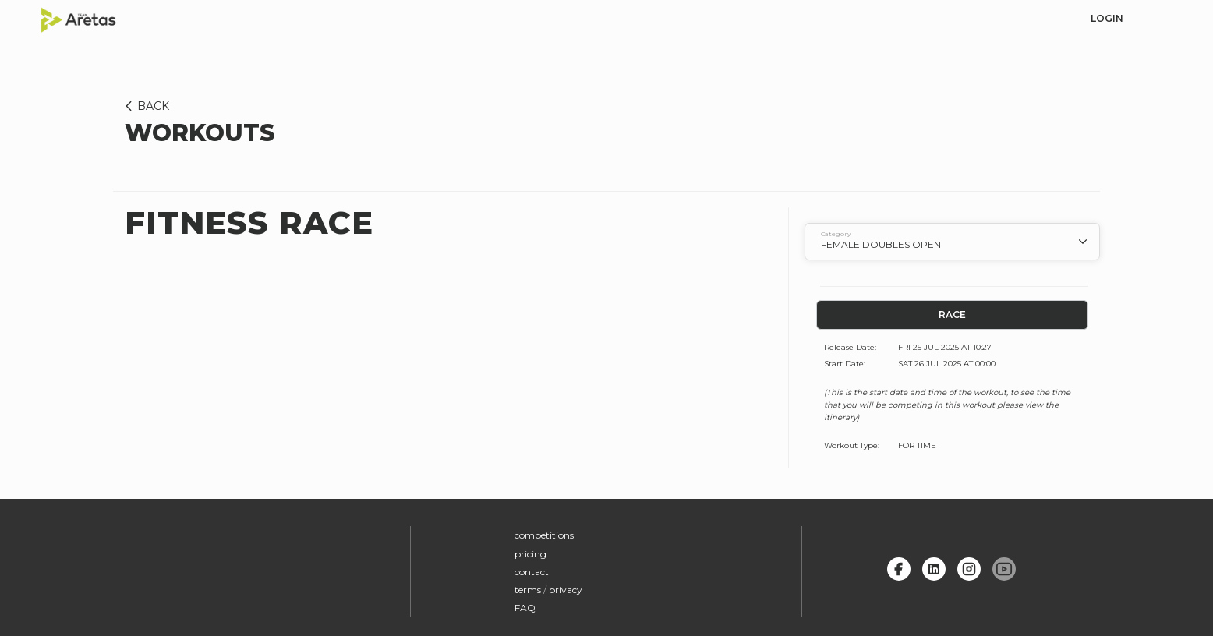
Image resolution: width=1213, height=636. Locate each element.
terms (528, 589)
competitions (544, 535)
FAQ (525, 607)
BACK (144, 106)
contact (532, 572)
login (1107, 18)
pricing (530, 554)
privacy (565, 589)
